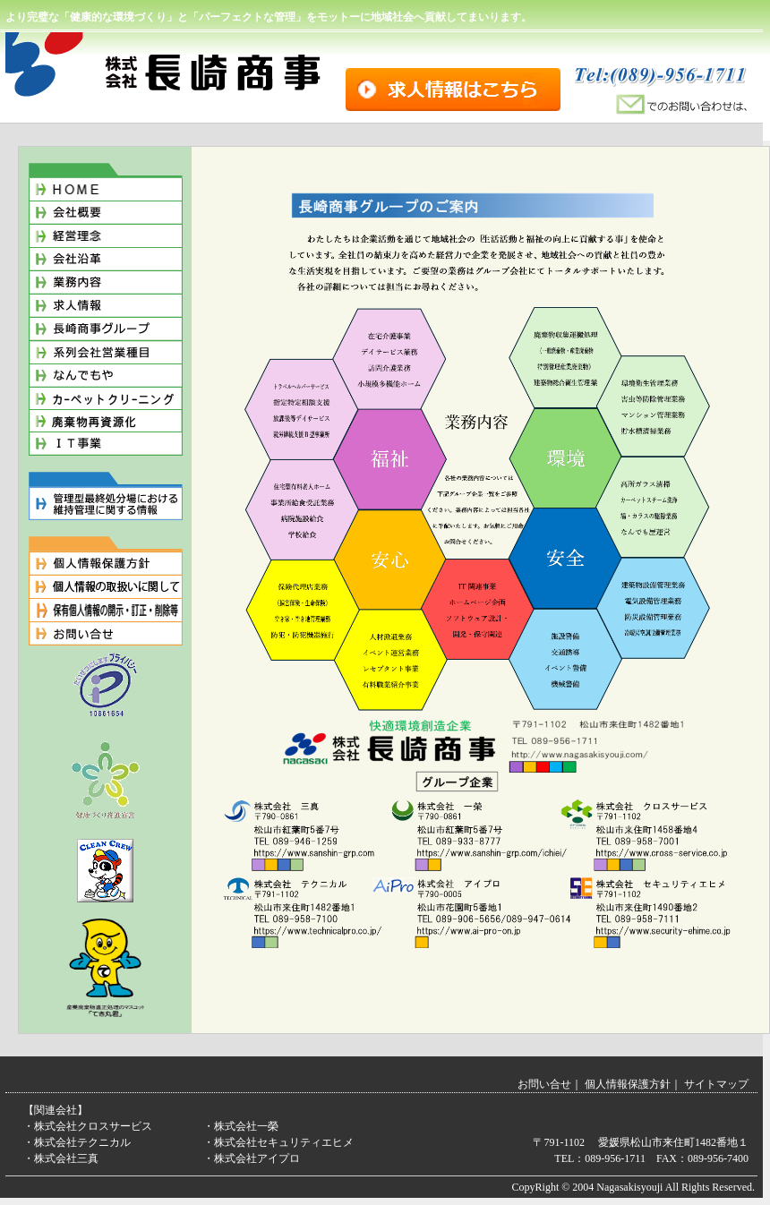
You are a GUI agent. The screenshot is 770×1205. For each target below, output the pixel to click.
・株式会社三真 (60, 1158)
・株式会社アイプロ (251, 1158)
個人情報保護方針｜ (633, 1084)
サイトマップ (716, 1084)
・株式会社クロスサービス (87, 1126)
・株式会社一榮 (240, 1126)
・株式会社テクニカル (77, 1142)
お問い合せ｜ (550, 1084)
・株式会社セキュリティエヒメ (278, 1142)
